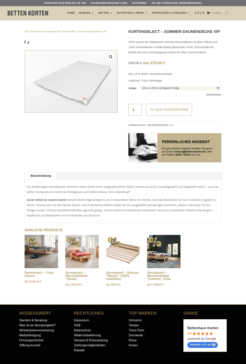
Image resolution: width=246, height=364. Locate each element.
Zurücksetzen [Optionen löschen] (213, 94)
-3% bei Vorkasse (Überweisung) (176, 3)
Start (27, 31)
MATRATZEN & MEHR (130, 13)
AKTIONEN (139, 3)
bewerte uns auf (202, 344)
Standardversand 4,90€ (109, 3)
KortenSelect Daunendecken (46, 31)
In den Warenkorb (169, 110)
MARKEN (85, 13)
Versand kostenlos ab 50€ (65, 3)
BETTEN (104, 13)
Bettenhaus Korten (202, 328)
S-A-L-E (199, 13)
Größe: (133, 88)
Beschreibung (41, 175)
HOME (71, 13)
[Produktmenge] (135, 110)
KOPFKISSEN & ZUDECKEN (169, 13)
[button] (110, 56)
